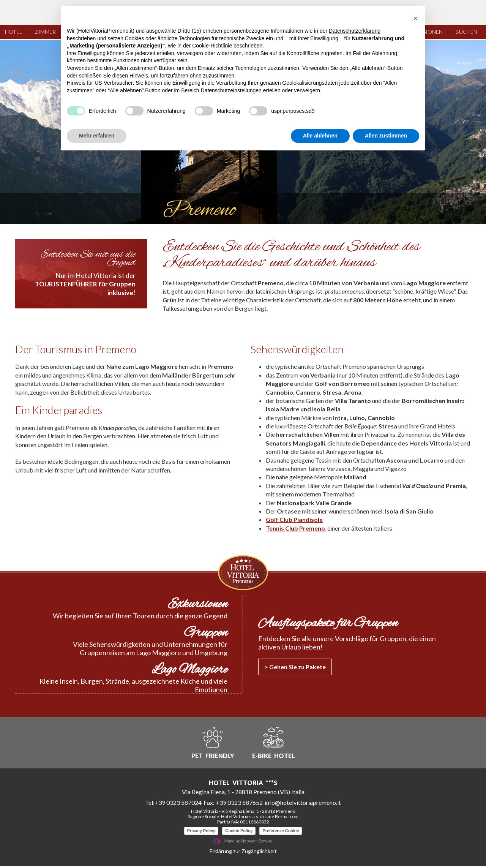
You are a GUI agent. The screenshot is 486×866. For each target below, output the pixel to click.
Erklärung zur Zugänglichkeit (243, 850)
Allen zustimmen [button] (386, 136)
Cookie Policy (238, 830)
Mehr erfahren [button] (96, 136)
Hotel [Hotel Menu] (15, 32)
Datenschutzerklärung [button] (354, 31)
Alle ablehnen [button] (320, 136)
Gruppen (205, 633)
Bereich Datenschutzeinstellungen (221, 90)
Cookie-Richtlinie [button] (212, 46)
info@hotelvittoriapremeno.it (303, 802)
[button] (415, 18)
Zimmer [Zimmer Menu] (47, 32)
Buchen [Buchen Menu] (468, 32)
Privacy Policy (201, 830)
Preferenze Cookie (280, 830)
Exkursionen (197, 604)
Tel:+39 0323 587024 (173, 802)
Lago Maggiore (189, 669)
